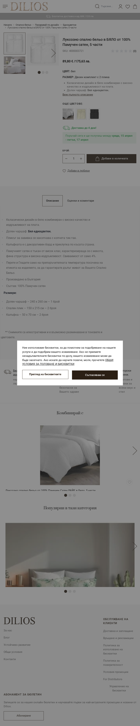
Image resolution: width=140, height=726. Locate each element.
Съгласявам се (95, 375)
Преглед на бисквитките (45, 375)
